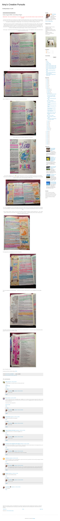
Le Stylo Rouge (7, 385)
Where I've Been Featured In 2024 (51, 67)
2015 (47, 135)
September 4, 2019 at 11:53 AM (20, 430)
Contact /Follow (48, 63)
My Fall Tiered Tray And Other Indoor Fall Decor (51, 110)
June (48, 123)
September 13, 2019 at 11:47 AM (13, 473)
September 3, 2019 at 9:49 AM (12, 381)
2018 (47, 131)
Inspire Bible (15, 375)
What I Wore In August (50, 115)
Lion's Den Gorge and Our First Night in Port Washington (53, 183)
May (48, 124)
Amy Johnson (10, 423)
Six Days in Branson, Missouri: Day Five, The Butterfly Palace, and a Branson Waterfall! (53, 159)
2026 (47, 79)
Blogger (34, 518)
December (48, 89)
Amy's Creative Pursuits (13, 4)
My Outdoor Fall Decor (50, 100)
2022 (47, 84)
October (48, 91)
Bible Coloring (7, 375)
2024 (47, 81)
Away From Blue (7, 404)
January (48, 129)
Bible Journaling (11, 375)
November (48, 90)
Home (23, 509)
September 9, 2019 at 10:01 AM (18, 451)
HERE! (16, 371)
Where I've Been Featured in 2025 (51, 66)
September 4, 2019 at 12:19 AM (14, 416)
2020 (47, 86)
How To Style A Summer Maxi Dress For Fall (51, 108)
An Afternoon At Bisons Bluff (51, 95)
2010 (47, 141)
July (48, 122)
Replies (7, 421)
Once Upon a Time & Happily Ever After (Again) (12, 443)
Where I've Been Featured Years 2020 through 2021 (51, 73)
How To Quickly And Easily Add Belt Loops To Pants (53, 149)
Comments (48, 52)
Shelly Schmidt (7, 416)
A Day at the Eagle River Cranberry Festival (53, 167)
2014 (47, 136)
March (48, 127)
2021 (47, 85)
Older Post (41, 509)
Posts (47, 51)
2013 (47, 137)
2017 (47, 132)
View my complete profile (49, 21)
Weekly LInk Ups (48, 64)
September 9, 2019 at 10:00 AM (18, 423)
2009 (47, 142)
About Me (47, 62)
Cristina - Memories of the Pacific (10, 430)
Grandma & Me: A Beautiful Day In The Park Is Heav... (51, 119)
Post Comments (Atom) (10, 510)
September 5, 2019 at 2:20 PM (24, 443)
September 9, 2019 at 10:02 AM (18, 465)
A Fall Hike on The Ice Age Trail (53, 175)
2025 (47, 80)
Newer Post (4, 509)
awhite (6, 381)
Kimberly (6, 473)
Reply (6, 387)
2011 (47, 140)
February (48, 128)
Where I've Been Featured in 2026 (51, 65)
